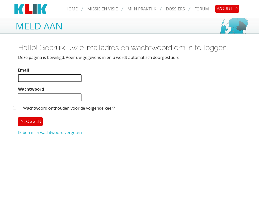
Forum (202, 9)
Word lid (227, 8)
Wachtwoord (31, 89)
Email (23, 70)
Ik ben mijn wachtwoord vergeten (50, 132)
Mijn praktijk (141, 9)
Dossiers (175, 9)
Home (72, 9)
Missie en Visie (102, 9)
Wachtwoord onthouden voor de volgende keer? (69, 108)
